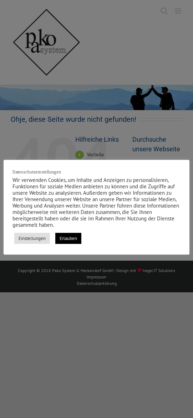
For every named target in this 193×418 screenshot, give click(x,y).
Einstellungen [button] (32, 238)
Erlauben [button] (68, 238)
